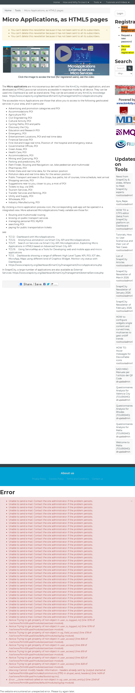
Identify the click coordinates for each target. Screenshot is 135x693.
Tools (97, 2)
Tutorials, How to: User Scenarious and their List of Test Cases (124, 241)
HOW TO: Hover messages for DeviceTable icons (123, 354)
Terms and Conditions (78, 478)
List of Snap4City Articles (121, 259)
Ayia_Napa (122, 201)
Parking (13, 161)
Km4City (74, 86)
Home (56, 2)
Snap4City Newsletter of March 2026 (123, 274)
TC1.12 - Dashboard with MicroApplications (32, 236)
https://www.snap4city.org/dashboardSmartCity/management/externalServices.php (57, 272)
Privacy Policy (39, 478)
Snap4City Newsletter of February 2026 (124, 304)
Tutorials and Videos (118, 2)
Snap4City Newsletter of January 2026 (123, 289)
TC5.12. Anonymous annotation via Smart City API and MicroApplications (49, 240)
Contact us (97, 478)
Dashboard (19, 92)
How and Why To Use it (76, 2)
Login (120, 13)
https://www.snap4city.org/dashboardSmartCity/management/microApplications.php (55, 96)
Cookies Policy (56, 478)
